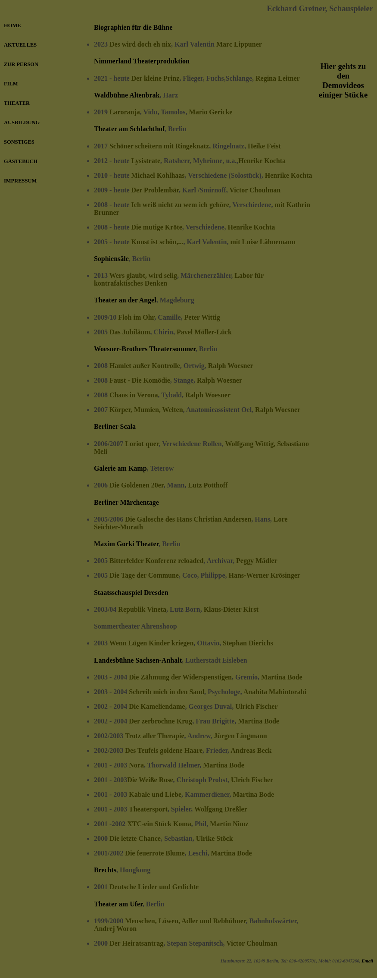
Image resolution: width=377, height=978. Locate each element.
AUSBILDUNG (22, 122)
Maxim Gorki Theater (126, 543)
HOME (12, 25)
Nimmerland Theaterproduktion (142, 61)
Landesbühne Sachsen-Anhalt (138, 660)
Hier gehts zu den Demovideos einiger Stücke (343, 80)
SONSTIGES (19, 142)
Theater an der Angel (125, 300)
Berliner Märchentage (126, 502)
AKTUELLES (20, 45)
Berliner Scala (115, 426)
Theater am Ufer (118, 904)
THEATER (17, 103)
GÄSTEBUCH (20, 161)
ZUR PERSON (21, 64)
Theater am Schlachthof (129, 128)
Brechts (105, 870)
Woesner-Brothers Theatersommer (145, 348)
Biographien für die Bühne (133, 27)
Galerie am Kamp (120, 468)
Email (367, 960)
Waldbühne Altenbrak (127, 95)
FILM (11, 84)
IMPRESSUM (20, 181)
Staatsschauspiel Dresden (131, 592)
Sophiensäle (111, 258)
